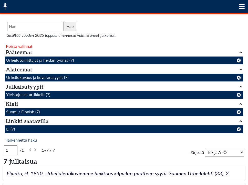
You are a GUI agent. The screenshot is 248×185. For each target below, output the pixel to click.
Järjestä (197, 152)
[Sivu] (10, 150)
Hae (70, 26)
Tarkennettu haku (21, 139)
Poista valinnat (19, 46)
